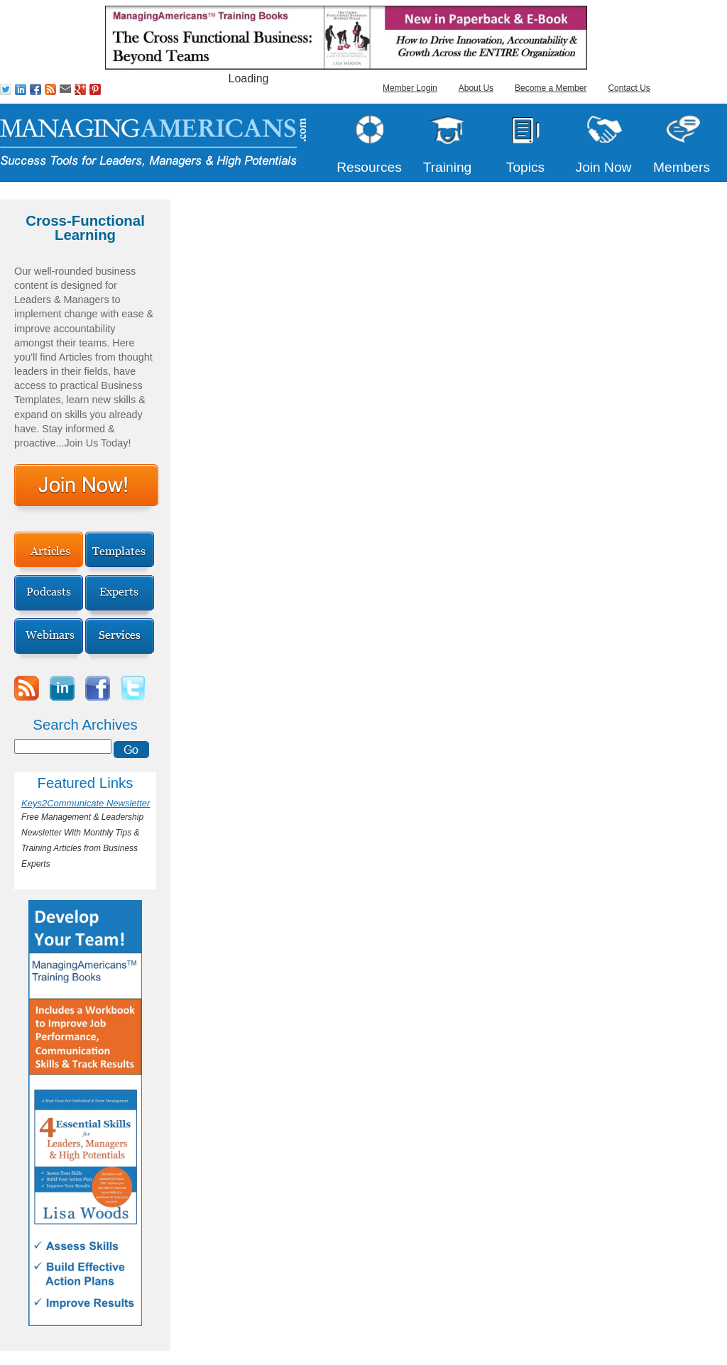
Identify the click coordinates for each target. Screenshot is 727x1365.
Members (681, 167)
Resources (369, 167)
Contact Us (629, 88)
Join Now (604, 167)
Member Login (410, 88)
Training (447, 167)
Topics (525, 167)
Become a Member (550, 88)
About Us (476, 88)
